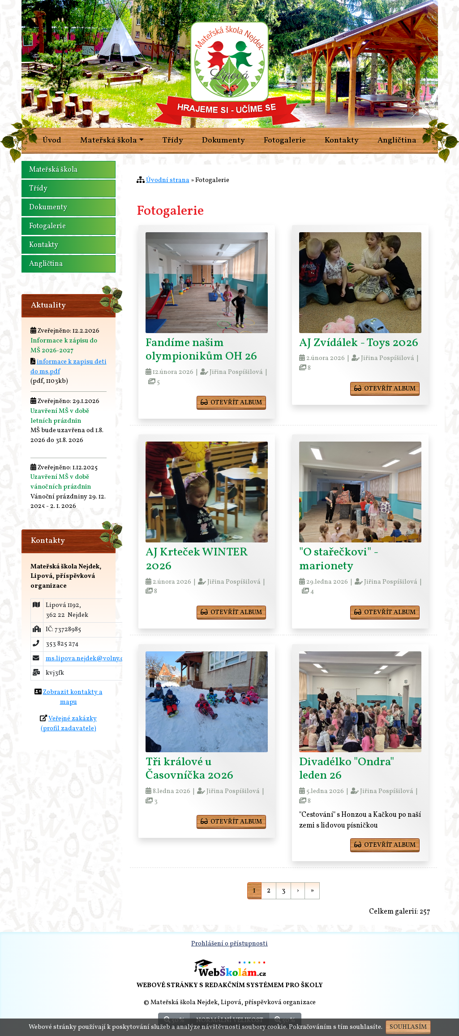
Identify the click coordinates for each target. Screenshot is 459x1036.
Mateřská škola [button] (108, 140)
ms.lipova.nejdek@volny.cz (86, 658)
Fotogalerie (285, 140)
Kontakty (342, 140)
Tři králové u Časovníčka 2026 (189, 769)
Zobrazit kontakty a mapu (73, 697)
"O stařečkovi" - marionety (338, 559)
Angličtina (396, 140)
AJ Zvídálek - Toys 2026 (358, 343)
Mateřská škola (53, 170)
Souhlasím (408, 1027)
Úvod (52, 140)
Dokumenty (223, 140)
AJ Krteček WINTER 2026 (197, 559)
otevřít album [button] (231, 403)
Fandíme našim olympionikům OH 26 (201, 350)
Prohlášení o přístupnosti (229, 943)
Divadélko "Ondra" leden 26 (346, 769)
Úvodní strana (167, 180)
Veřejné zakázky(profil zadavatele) (69, 723)
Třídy (173, 140)
